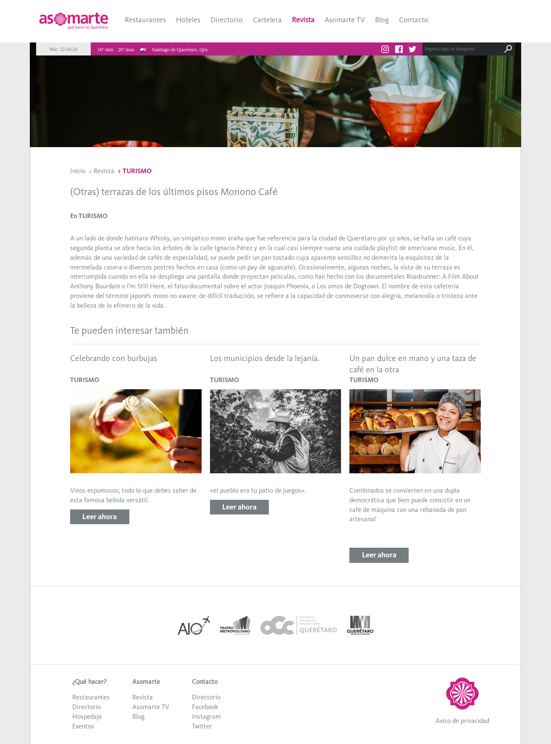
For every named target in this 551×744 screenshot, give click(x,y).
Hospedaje (87, 716)
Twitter (202, 726)
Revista (303, 19)
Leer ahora (99, 516)
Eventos (83, 726)
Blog (382, 19)
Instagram (206, 716)
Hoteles (188, 19)
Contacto (413, 19)
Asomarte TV (345, 19)
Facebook (205, 707)
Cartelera (267, 19)
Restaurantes (145, 19)
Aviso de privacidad (462, 721)
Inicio (77, 171)
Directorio (226, 19)
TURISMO (137, 171)
